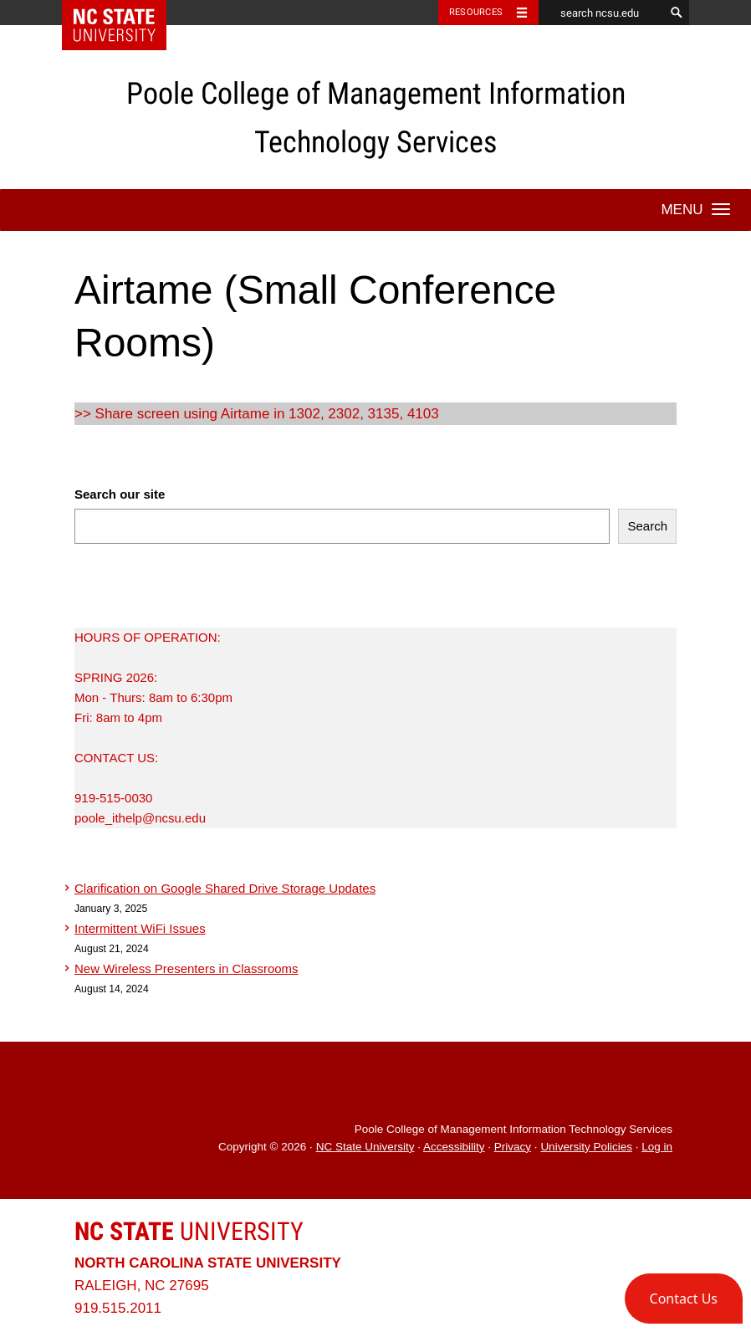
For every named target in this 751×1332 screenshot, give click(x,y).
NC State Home (125, 12)
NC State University (365, 1146)
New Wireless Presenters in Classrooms (186, 968)
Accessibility (454, 1146)
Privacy (512, 1146)
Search (647, 526)
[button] (684, 1298)
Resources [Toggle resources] (476, 12)
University (189, 1231)
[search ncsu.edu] (601, 12)
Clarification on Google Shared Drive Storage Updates (225, 888)
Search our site (119, 494)
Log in (656, 1146)
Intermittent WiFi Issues (140, 928)
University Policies (586, 1146)
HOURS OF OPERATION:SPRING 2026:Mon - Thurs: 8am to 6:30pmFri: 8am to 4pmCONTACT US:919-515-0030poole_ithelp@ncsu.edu (153, 727)
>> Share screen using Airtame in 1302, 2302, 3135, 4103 (256, 414)
